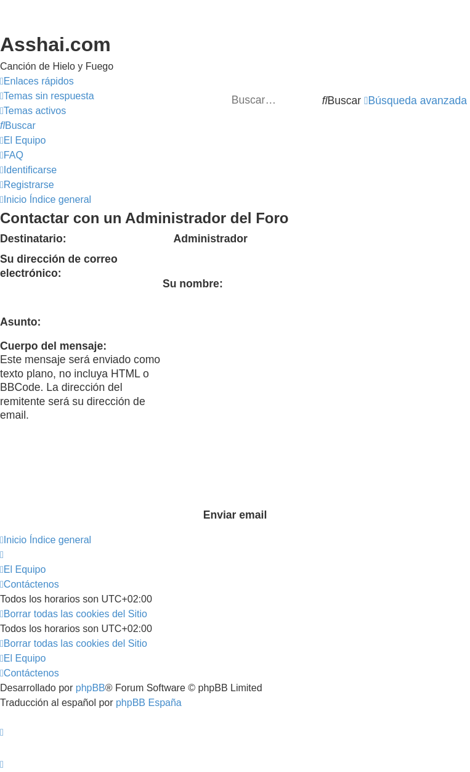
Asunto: (20, 322)
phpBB (90, 688)
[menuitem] (47, 96)
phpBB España (149, 702)
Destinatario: (33, 238)
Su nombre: (193, 283)
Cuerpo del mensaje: (53, 346)
